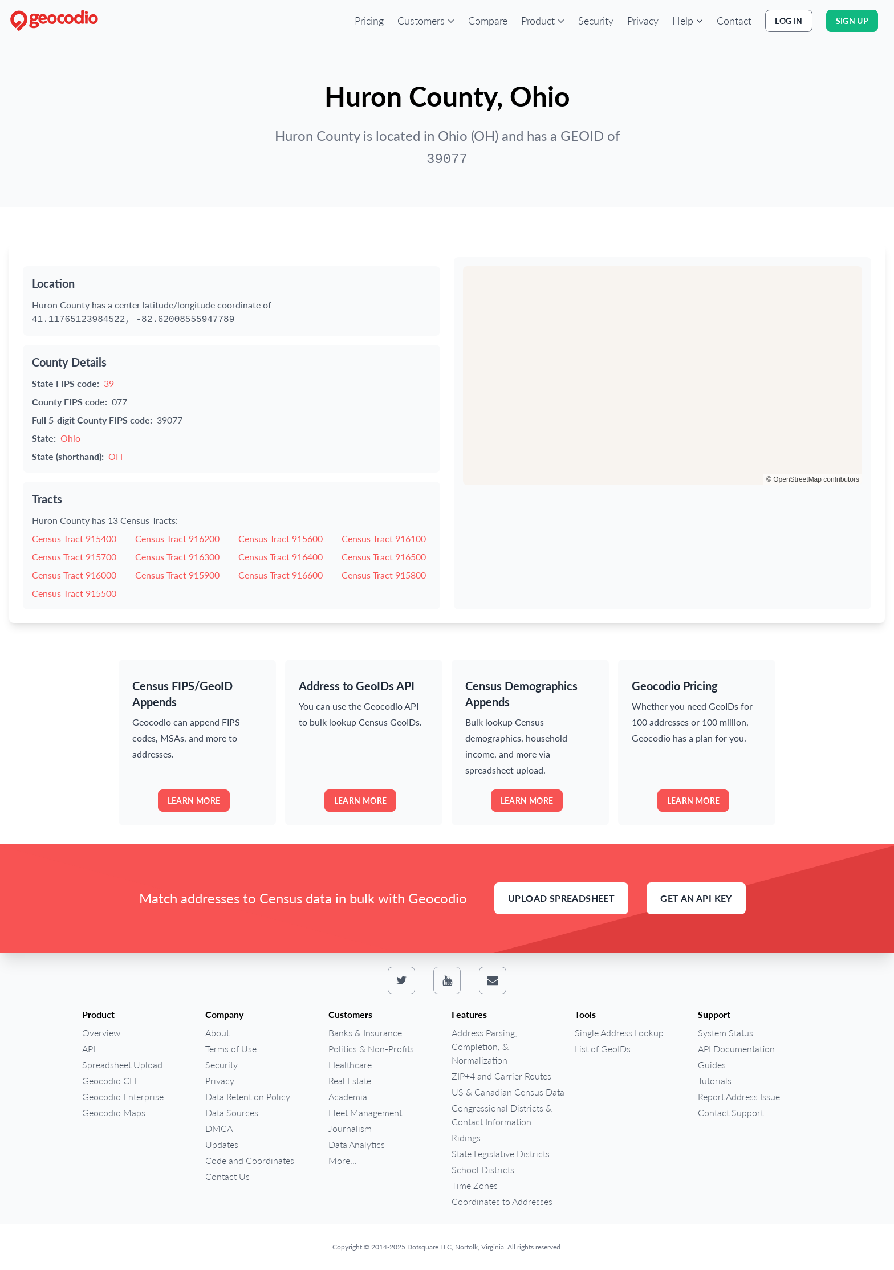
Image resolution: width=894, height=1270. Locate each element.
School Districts (483, 1169)
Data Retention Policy (247, 1096)
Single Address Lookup (619, 1032)
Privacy (643, 20)
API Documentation (736, 1048)
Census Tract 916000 (74, 574)
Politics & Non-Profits (371, 1048)
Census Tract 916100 (384, 538)
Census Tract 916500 (384, 556)
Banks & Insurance (365, 1032)
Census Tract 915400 (74, 538)
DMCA (219, 1128)
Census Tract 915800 (384, 574)
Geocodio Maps (113, 1112)
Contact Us (227, 1176)
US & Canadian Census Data (508, 1091)
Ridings (466, 1137)
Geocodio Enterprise (123, 1096)
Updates (221, 1144)
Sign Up (852, 21)
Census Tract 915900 (177, 574)
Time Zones (475, 1185)
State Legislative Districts (501, 1153)
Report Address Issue (739, 1096)
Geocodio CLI (109, 1080)
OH (115, 456)
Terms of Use (231, 1048)
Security (595, 20)
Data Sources (231, 1112)
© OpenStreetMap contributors (812, 479)
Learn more (194, 800)
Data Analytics (356, 1144)
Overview (101, 1032)
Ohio (70, 438)
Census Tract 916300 (177, 556)
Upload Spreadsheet (561, 898)
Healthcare (350, 1064)
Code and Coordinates (249, 1160)
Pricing (369, 20)
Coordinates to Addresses (502, 1201)
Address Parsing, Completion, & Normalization (484, 1046)
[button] (426, 21)
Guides (712, 1064)
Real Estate (349, 1080)
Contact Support (730, 1112)
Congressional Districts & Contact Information (502, 1114)
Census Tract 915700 (74, 556)
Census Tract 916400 (280, 556)
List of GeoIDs (603, 1048)
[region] (662, 375)
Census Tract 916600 (280, 574)
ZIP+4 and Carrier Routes (501, 1075)
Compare (487, 20)
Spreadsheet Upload (122, 1064)
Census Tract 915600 (280, 538)
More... (342, 1160)
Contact (734, 20)
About (217, 1032)
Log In (788, 21)
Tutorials (715, 1080)
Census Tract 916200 (177, 538)
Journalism (350, 1128)
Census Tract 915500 (74, 593)
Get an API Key (696, 898)
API (88, 1048)
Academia (347, 1096)
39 (109, 383)
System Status (725, 1032)
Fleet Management (365, 1112)
